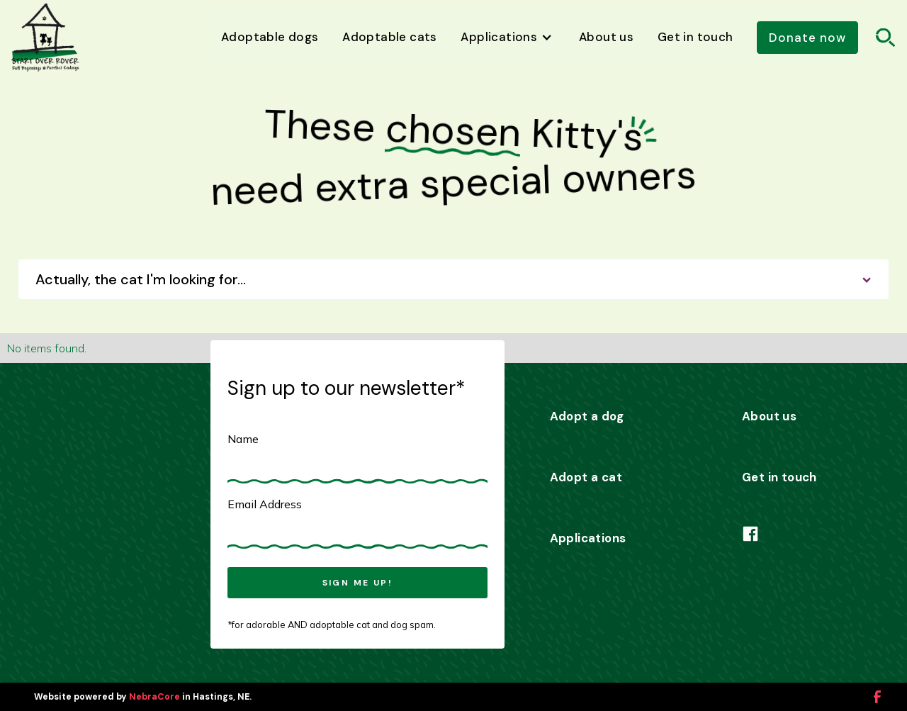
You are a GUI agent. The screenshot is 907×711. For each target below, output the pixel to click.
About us (606, 37)
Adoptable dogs (270, 37)
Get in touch (695, 37)
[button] (508, 38)
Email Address (264, 504)
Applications (588, 538)
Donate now (807, 37)
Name (243, 439)
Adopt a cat (586, 477)
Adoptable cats (389, 37)
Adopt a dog (587, 416)
